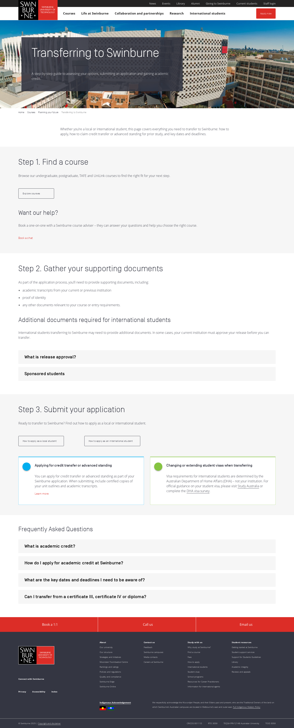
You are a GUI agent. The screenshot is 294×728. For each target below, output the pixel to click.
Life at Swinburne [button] (95, 14)
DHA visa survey (198, 491)
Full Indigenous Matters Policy (246, 706)
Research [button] (177, 14)
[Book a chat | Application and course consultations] (25, 238)
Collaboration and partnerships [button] (140, 14)
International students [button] (208, 14)
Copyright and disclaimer (49, 723)
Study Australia (248, 486)
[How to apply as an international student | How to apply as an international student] (112, 441)
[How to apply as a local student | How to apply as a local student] (41, 441)
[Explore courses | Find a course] (36, 193)
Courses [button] (69, 14)
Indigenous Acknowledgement (115, 702)
